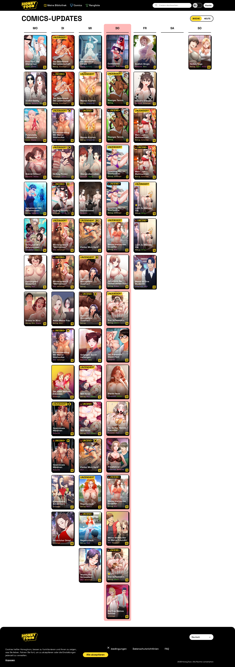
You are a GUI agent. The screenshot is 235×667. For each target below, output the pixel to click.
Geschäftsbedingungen (113, 648)
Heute (207, 18)
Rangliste (93, 5)
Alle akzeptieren (95, 654)
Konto (208, 5)
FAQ (167, 648)
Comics (76, 5)
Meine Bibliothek (55, 5)
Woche (196, 18)
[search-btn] (156, 5)
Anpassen (10, 660)
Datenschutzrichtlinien (146, 648)
